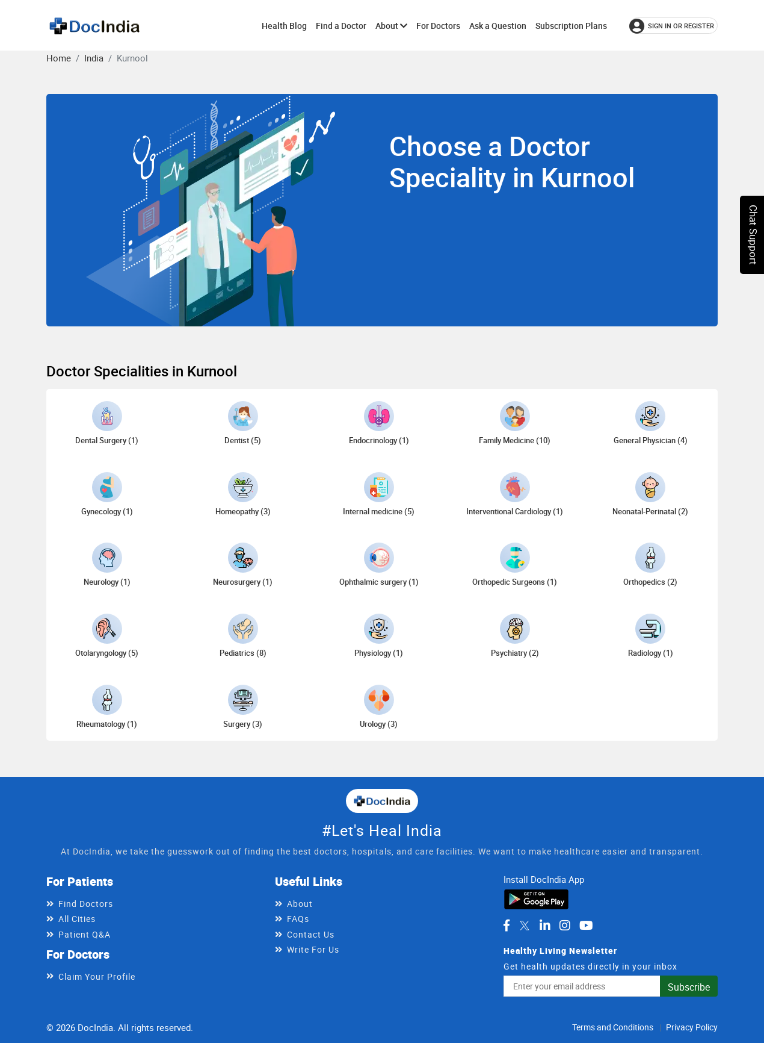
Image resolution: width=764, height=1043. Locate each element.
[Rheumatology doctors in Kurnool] (106, 707)
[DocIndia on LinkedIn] (545, 926)
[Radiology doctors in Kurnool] (650, 636)
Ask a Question (497, 25)
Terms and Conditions (612, 1027)
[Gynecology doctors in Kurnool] (107, 494)
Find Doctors (85, 903)
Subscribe (689, 987)
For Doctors (438, 25)
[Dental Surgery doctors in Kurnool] (106, 423)
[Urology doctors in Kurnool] (379, 707)
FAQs (298, 918)
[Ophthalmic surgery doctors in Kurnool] (379, 565)
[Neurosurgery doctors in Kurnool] (243, 565)
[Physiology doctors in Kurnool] (378, 636)
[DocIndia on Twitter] (525, 926)
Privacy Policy (692, 1027)
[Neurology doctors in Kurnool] (107, 565)
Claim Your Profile (96, 976)
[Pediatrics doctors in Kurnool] (243, 636)
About (391, 25)
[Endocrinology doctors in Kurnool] (379, 423)
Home (58, 58)
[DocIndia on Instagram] (564, 926)
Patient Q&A (84, 934)
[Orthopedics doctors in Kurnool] (650, 565)
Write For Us (313, 949)
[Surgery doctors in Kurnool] (242, 707)
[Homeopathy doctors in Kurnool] (243, 494)
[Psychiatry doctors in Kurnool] (515, 636)
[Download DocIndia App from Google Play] (536, 898)
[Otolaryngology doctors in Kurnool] (106, 636)
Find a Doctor (341, 25)
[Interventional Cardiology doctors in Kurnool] (514, 494)
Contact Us (310, 934)
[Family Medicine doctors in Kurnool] (514, 423)
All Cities (77, 918)
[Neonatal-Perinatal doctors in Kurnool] (650, 494)
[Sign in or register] (673, 25)
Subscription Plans (571, 25)
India (93, 58)
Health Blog (284, 25)
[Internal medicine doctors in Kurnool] (378, 494)
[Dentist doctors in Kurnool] (242, 423)
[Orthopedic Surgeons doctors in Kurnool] (514, 565)
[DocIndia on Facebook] (507, 926)
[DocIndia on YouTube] (586, 926)
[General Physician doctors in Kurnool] (651, 423)
